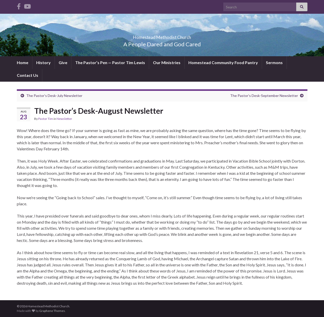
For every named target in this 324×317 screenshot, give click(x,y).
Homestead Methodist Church (162, 36)
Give (63, 62)
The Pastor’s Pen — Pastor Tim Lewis (110, 62)
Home (22, 62)
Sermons (274, 62)
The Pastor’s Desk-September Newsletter (264, 95)
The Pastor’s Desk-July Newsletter (54, 95)
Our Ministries (166, 62)
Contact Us (27, 75)
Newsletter (64, 119)
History (43, 62)
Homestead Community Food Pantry (223, 62)
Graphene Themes (52, 311)
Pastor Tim (45, 119)
